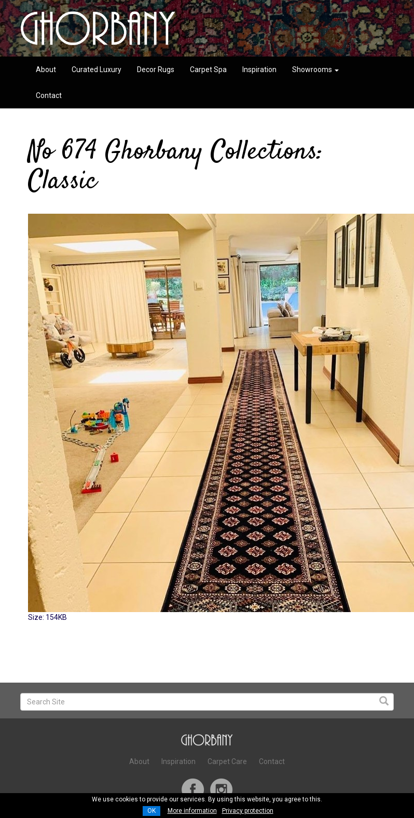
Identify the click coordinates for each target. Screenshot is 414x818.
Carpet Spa (208, 69)
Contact (49, 95)
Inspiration (259, 69)
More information (192, 810)
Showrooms (315, 69)
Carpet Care (227, 761)
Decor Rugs (155, 69)
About (46, 69)
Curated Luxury (96, 69)
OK (151, 810)
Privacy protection (247, 810)
